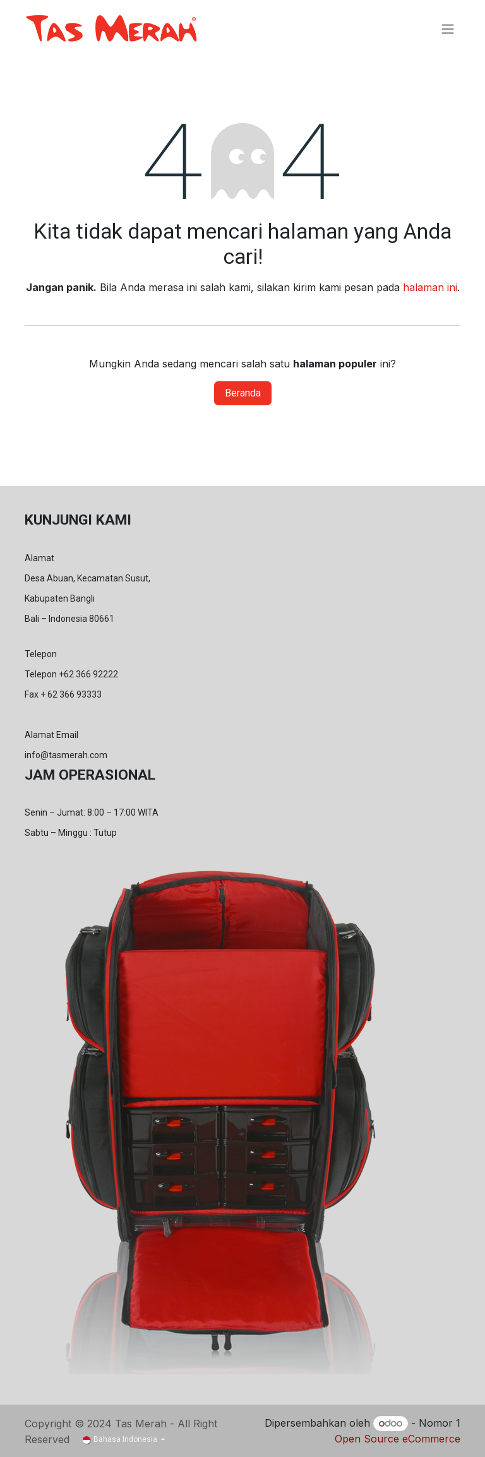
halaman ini (430, 287)
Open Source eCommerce (397, 1438)
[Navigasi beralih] (447, 29)
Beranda (243, 393)
